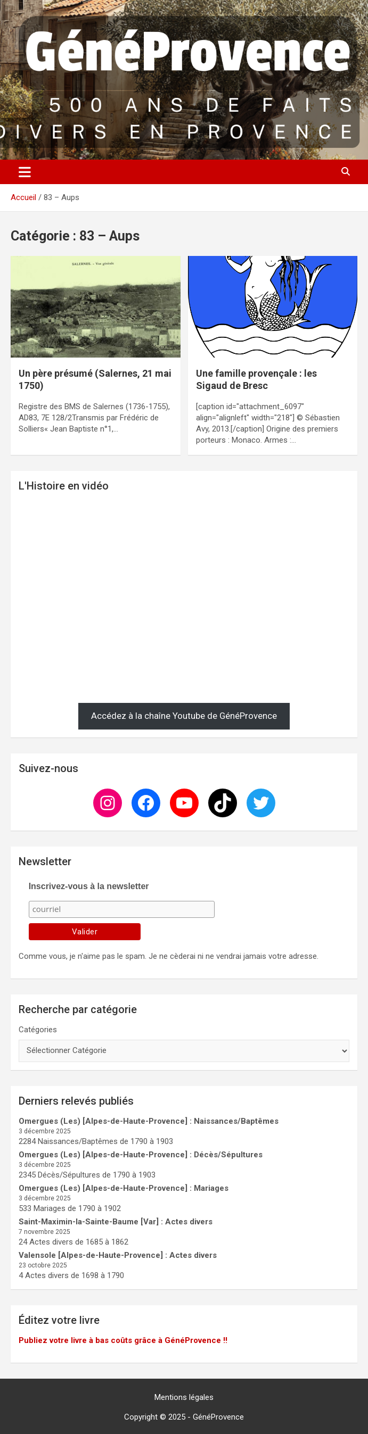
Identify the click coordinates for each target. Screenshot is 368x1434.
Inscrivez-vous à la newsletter (89, 886)
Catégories (38, 1029)
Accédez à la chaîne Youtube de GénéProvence (184, 715)
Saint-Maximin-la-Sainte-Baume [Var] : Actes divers (115, 1221)
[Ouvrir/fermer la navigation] (25, 172)
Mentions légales (184, 1397)
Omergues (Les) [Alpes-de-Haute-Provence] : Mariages (123, 1188)
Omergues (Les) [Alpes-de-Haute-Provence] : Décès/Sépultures (141, 1154)
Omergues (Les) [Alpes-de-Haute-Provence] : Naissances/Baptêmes (149, 1121)
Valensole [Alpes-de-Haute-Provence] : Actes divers (118, 1255)
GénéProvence (218, 1417)
